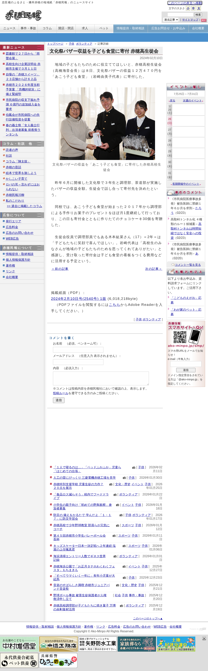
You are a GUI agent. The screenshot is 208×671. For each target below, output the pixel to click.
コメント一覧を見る (186, 264)
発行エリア (13, 221)
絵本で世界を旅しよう (21, 173)
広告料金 (12, 227)
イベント (137, 484)
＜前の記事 (60, 268)
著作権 (10, 265)
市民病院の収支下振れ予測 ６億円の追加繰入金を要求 (23, 104)
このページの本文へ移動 (185, 3)
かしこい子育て (16, 178)
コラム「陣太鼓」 (18, 161)
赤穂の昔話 (13, 167)
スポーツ (128, 525)
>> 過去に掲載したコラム (24, 206)
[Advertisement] (105, 436)
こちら (114, 305)
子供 (71, 43)
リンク (10, 271)
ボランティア (84, 43)
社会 (118, 595)
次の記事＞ (153, 268)
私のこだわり (15, 200)
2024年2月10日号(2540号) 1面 (78, 299)
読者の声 (12, 149)
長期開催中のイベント (185, 183)
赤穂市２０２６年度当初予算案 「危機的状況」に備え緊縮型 (23, 89)
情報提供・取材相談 (20, 254)
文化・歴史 (123, 484)
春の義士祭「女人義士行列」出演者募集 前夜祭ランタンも (23, 130)
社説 (9, 155)
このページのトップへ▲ (148, 618)
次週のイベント (193, 100)
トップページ (55, 43)
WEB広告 (12, 238)
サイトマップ (190, 19)
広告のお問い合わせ (20, 232)
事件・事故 (136, 595)
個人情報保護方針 (18, 259)
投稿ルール (60, 393)
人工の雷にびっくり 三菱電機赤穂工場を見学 (84, 477)
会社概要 (12, 277)
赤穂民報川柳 (15, 195)
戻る (171, 100)
